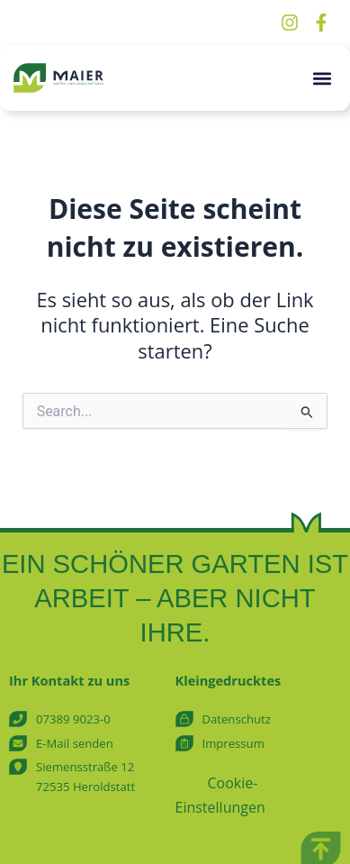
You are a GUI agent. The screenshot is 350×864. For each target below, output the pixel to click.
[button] (322, 78)
